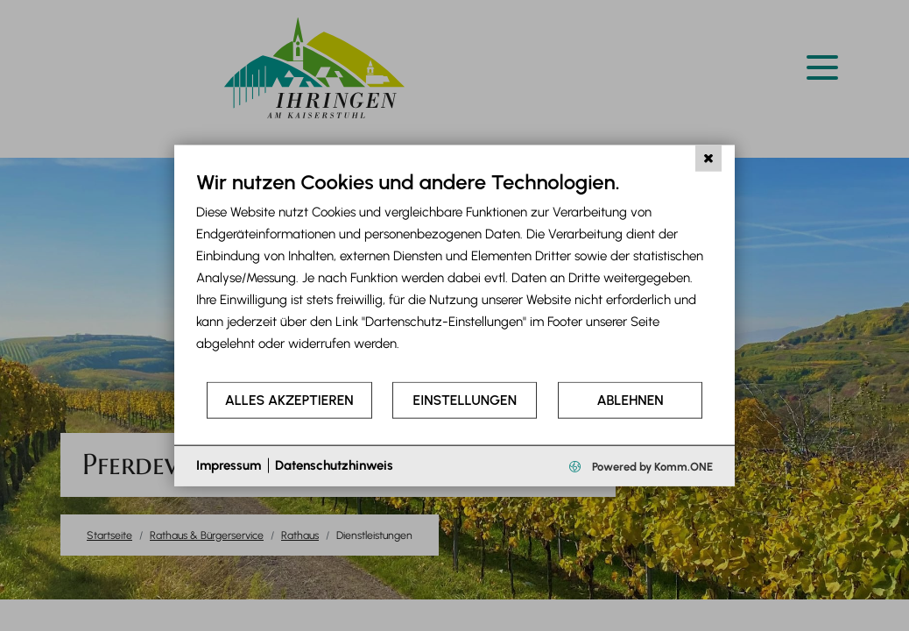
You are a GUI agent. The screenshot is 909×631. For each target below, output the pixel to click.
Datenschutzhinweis (334, 465)
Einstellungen (465, 400)
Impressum (228, 465)
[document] (454, 275)
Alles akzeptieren (289, 400)
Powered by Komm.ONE (651, 465)
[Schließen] (708, 158)
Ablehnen (630, 400)
